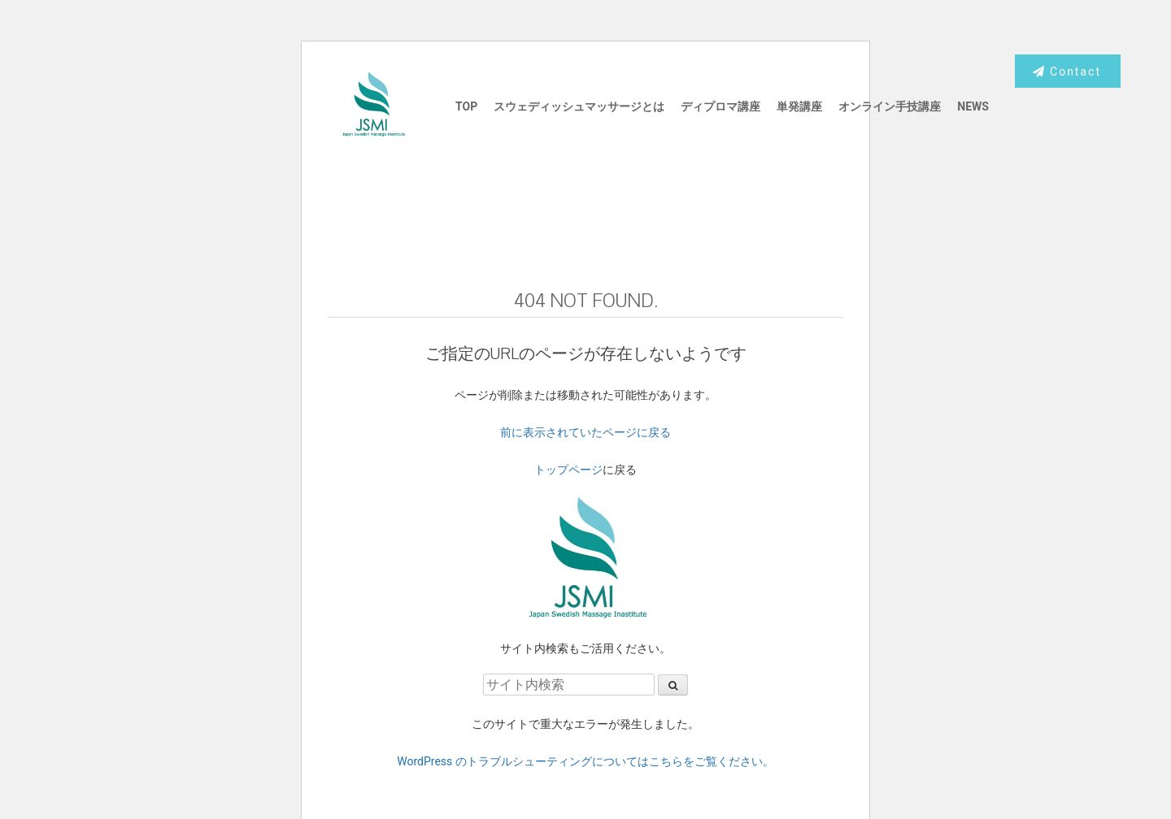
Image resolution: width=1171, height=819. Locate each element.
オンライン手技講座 (889, 106)
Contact (1067, 71)
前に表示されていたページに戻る (585, 432)
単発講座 (799, 106)
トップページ (568, 469)
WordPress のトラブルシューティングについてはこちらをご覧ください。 (585, 761)
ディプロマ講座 (720, 106)
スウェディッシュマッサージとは (579, 106)
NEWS (973, 106)
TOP (466, 106)
